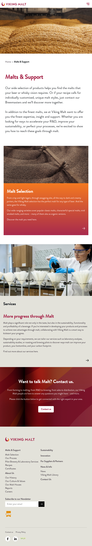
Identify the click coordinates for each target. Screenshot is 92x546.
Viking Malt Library (49, 474)
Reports (8, 488)
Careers (8, 491)
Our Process (11, 458)
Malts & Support (12, 450)
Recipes (8, 465)
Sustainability (47, 450)
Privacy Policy (21, 532)
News (43, 471)
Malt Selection (12, 454)
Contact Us (46, 479)
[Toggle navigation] (87, 4)
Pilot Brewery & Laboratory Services (21, 461)
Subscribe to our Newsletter (18, 499)
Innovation (45, 455)
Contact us (46, 409)
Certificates (10, 468)
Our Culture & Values (15, 481)
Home (8, 61)
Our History (10, 477)
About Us (9, 473)
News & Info (46, 466)
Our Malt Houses (13, 484)
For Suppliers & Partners (52, 461)
